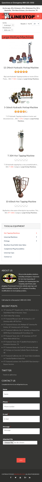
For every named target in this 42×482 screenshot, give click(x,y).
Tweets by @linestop (10, 375)
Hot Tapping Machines (12, 233)
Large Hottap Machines (31, 79)
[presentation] (20, 452)
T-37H (20, 119)
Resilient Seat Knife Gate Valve (15, 245)
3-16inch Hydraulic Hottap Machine (21, 107)
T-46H (14, 79)
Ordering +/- (7, 25)
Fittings (7, 241)
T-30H (11, 167)
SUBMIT (21, 460)
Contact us (8, 257)
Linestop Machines (10, 237)
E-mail (6, 414)
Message (7, 427)
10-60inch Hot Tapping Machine (21, 201)
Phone (6, 402)
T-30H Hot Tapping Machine (21, 155)
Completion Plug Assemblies (14, 249)
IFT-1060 (11, 213)
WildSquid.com (19, 474)
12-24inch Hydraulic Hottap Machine (21, 67)
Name (5, 389)
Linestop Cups (9, 253)
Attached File (8, 439)
